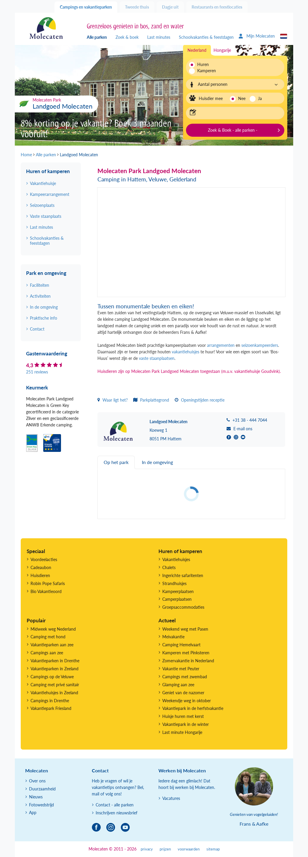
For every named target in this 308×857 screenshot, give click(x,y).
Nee (242, 98)
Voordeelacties (44, 559)
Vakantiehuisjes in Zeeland (54, 692)
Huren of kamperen (48, 171)
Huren (203, 64)
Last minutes (158, 37)
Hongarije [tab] (222, 50)
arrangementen (221, 345)
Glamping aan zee (178, 684)
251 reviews (37, 371)
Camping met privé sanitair (55, 684)
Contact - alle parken (115, 804)
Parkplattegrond (151, 399)
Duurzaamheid (42, 788)
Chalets (169, 567)
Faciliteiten (39, 285)
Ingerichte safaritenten (182, 575)
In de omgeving (44, 307)
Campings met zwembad (184, 676)
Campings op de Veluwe (52, 676)
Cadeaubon (41, 567)
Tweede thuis (137, 6)
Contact (37, 328)
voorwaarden (189, 849)
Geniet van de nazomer (183, 692)
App (32, 812)
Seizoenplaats (42, 205)
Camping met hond (48, 636)
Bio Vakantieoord (46, 591)
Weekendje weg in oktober (186, 700)
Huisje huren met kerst (183, 716)
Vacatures (171, 798)
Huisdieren (40, 575)
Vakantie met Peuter (180, 668)
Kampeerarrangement (49, 194)
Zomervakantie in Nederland (188, 660)
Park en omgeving (46, 273)
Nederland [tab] (196, 50)
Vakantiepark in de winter (185, 724)
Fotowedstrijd (41, 804)
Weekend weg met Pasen (185, 629)
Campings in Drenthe (50, 700)
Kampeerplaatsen (178, 591)
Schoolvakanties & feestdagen (206, 37)
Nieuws (36, 796)
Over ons (37, 780)
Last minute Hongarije (182, 732)
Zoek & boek (127, 37)
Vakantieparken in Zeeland (54, 668)
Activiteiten (40, 296)
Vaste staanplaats (45, 216)
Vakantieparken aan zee (52, 644)
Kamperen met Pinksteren (185, 652)
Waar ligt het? (112, 399)
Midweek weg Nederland (53, 629)
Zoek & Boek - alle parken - (232, 130)
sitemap (213, 849)
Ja (260, 98)
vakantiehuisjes (186, 351)
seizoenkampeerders (259, 345)
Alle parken (97, 37)
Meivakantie (173, 636)
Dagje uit (170, 6)
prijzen (165, 849)
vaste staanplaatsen (156, 358)
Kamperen (204, 70)
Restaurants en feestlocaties (217, 6)
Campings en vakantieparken (86, 6)
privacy (147, 849)
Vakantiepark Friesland (51, 708)
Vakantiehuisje (43, 183)
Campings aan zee (47, 652)
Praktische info (43, 317)
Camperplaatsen (177, 599)
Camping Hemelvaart (181, 644)
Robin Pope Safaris (48, 583)
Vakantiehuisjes (176, 559)
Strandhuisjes (174, 583)
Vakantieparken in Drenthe (55, 660)
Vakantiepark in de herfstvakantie (192, 708)
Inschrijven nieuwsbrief (116, 812)
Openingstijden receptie (199, 399)
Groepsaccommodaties (183, 607)
